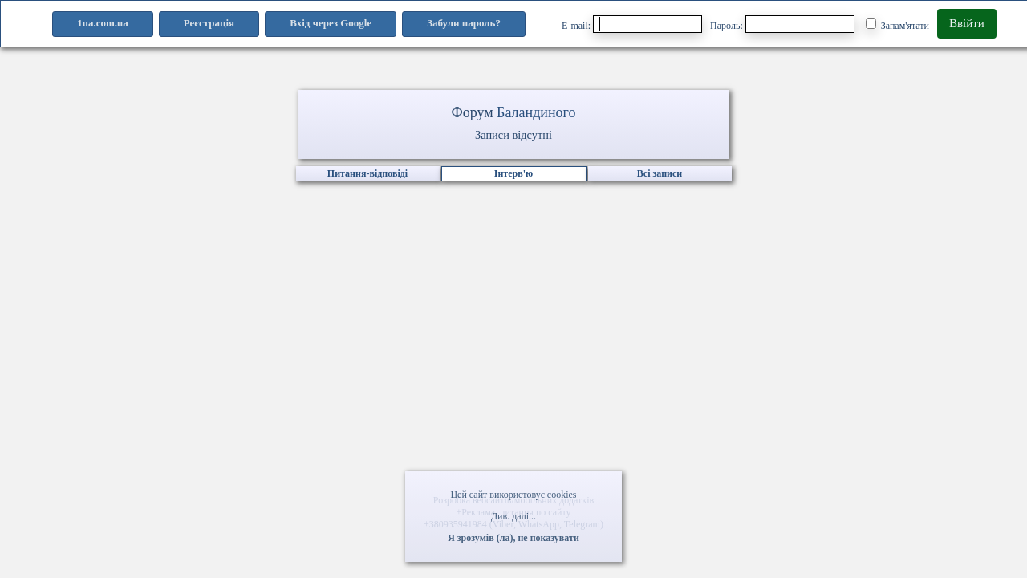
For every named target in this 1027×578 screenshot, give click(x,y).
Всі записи (659, 173)
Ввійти (966, 23)
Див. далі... (513, 516)
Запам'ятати (897, 24)
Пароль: (782, 24)
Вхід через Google (330, 23)
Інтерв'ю (513, 173)
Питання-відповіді (367, 173)
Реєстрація (209, 23)
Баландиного (536, 112)
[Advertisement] (513, 365)
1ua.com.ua (102, 23)
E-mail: (632, 24)
